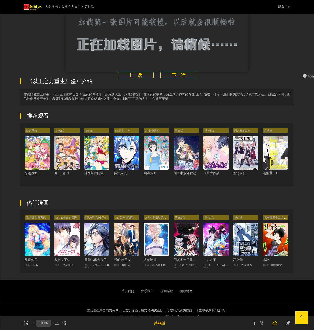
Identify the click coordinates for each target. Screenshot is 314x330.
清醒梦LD (270, 173)
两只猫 (126, 265)
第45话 (179, 130)
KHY (102, 265)
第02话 (60, 130)
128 (106, 265)
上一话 (135, 75)
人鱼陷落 (150, 260)
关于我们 (127, 291)
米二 (218, 265)
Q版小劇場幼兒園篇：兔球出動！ (165, 217)
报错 (308, 76)
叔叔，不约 (62, 260)
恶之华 (238, 260)
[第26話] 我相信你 (96, 217)
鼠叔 (35, 265)
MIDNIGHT (97, 265)
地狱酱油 (276, 265)
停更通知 (31, 130)
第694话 (209, 217)
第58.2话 (180, 217)
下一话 (179, 75)
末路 (266, 260)
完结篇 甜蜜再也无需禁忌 (41, 217)
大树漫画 (51, 6)
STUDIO (92, 265)
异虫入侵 (120, 173)
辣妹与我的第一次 (97, 173)
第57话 (238, 217)
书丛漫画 (68, 265)
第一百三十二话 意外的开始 (281, 217)
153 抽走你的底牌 (66, 217)
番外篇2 (209, 130)
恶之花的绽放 (242, 130)
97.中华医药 (152, 130)
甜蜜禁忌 (31, 260)
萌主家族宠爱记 (185, 173)
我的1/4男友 (122, 260)
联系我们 (147, 291)
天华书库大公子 (95, 260)
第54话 (89, 130)
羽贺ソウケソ (194, 265)
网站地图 (186, 291)
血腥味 (268, 130)
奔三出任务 (62, 173)
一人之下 (209, 260)
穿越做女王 (33, 173)
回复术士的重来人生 (188, 260)
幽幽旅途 (150, 173)
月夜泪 (183, 265)
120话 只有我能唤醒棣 (128, 217)
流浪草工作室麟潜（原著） (160, 265)
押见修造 (246, 265)
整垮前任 (239, 173)
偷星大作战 (211, 173)
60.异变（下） (123, 130)
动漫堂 (225, 265)
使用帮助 (166, 291)
